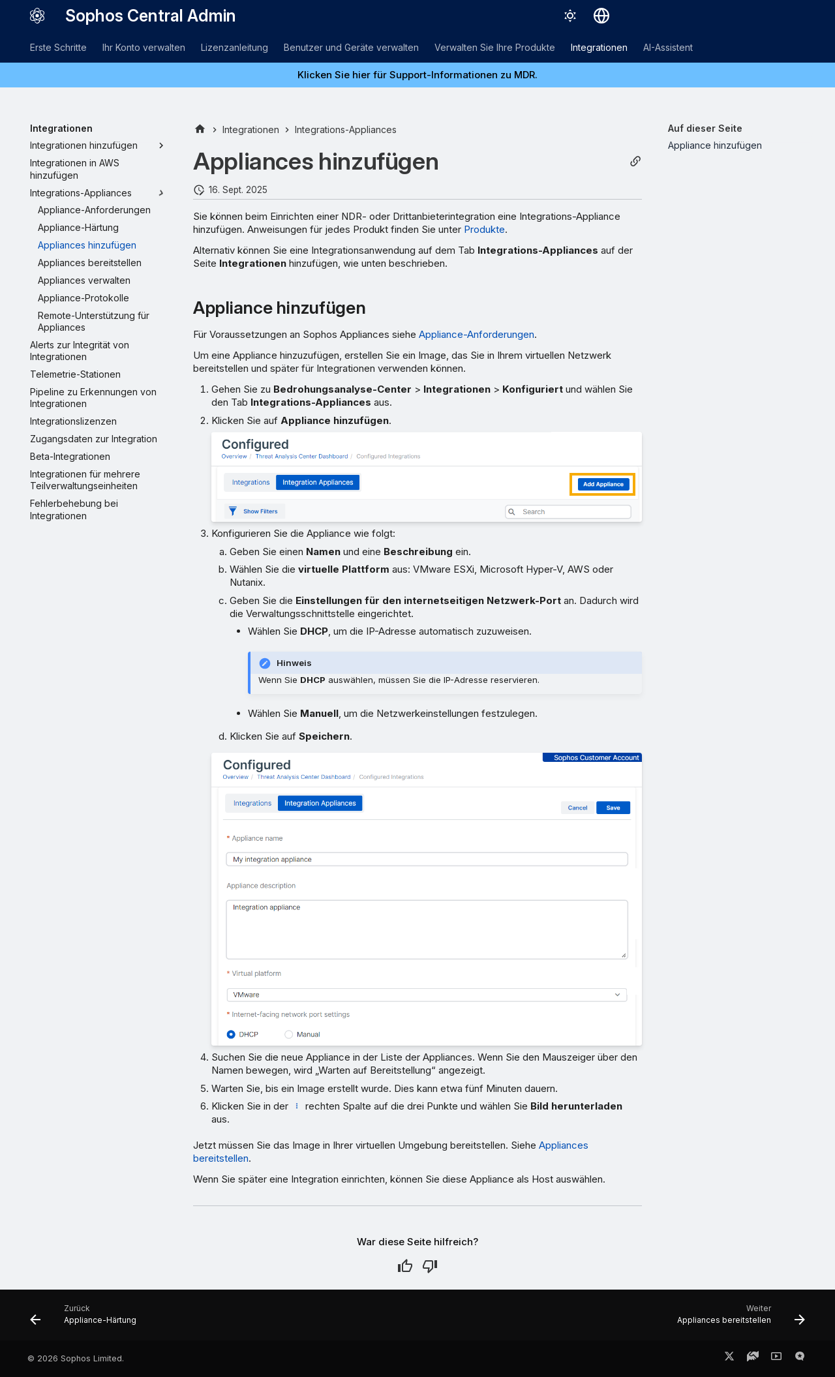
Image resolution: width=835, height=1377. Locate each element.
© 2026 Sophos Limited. (75, 1358)
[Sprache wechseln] (601, 16)
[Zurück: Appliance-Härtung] (87, 1319)
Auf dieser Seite (705, 128)
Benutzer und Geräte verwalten (351, 47)
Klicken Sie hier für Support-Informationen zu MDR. (417, 74)
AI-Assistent (668, 47)
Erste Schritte (58, 47)
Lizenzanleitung (234, 47)
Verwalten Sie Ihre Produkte (494, 47)
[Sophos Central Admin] (37, 16)
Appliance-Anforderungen (476, 334)
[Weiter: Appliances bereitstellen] (737, 1319)
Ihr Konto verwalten (143, 47)
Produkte (484, 229)
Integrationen (599, 47)
